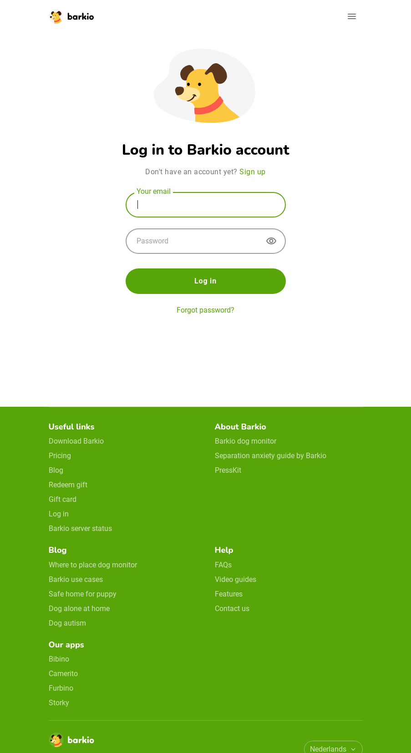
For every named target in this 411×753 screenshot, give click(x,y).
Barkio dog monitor (245, 441)
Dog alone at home (79, 608)
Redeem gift (68, 484)
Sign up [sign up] (252, 171)
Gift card (62, 499)
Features (229, 594)
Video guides (235, 579)
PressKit (228, 470)
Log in (205, 281)
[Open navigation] (351, 16)
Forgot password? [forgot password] (205, 310)
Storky (59, 702)
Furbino (61, 688)
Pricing (60, 455)
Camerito (63, 673)
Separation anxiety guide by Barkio (270, 455)
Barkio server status (80, 528)
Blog (56, 470)
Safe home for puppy (83, 594)
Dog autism (67, 623)
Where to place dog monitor (93, 565)
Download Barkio (76, 441)
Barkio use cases (76, 579)
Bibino (59, 659)
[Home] (71, 743)
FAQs (223, 565)
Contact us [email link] (232, 608)
